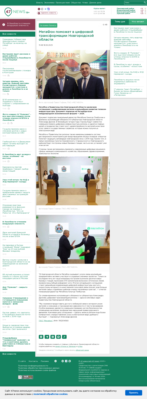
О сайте (22, 361)
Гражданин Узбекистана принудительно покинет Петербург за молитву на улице (17, 44)
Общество (76, 3)
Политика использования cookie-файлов (37, 370)
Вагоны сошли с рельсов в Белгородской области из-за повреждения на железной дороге (17, 264)
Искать (145, 2)
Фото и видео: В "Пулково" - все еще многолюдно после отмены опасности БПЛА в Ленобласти (127, 56)
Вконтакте (55, 361)
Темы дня (120, 22)
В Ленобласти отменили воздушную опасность (18, 24)
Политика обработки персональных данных (38, 368)
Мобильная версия (39, 9)
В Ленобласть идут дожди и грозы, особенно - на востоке (128, 65)
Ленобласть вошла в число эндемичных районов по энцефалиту (127, 81)
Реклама (45, 361)
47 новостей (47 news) (90, 361)
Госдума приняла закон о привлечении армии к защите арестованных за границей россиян (17, 195)
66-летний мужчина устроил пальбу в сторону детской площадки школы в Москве (17, 278)
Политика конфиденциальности (33, 366)
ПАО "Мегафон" (46, 321)
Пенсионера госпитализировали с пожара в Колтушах (17, 72)
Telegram (66, 361)
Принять (133, 392)
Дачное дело (95, 3)
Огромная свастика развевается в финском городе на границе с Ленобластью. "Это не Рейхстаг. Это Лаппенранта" (17, 210)
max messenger (48, 9)
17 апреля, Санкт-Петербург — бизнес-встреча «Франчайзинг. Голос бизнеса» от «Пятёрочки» (128, 92)
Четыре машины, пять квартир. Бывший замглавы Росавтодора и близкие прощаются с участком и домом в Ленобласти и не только (128, 42)
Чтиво (85, 3)
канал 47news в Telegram (65, 346)
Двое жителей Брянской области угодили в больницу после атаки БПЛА (17, 236)
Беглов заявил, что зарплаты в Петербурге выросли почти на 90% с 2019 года (17, 316)
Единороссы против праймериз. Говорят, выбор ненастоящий (17, 170)
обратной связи (82, 350)
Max (70, 361)
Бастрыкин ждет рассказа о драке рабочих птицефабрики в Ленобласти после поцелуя (128, 30)
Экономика (49, 3)
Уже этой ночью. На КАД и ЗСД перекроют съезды (129, 73)
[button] (41, 337)
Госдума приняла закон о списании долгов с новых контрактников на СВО (17, 132)
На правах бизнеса (48, 25)
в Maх (80, 346)
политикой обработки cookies (50, 394)
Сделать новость (48, 13)
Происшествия (63, 3)
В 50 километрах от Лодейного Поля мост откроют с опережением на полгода (17, 104)
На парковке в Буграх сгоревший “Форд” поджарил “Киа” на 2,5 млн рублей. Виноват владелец (17, 250)
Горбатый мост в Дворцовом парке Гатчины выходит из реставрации (17, 145)
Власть (39, 3)
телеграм (45, 9)
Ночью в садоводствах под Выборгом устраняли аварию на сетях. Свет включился (17, 329)
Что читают (138, 22)
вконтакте (42, 9)
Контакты (33, 361)
